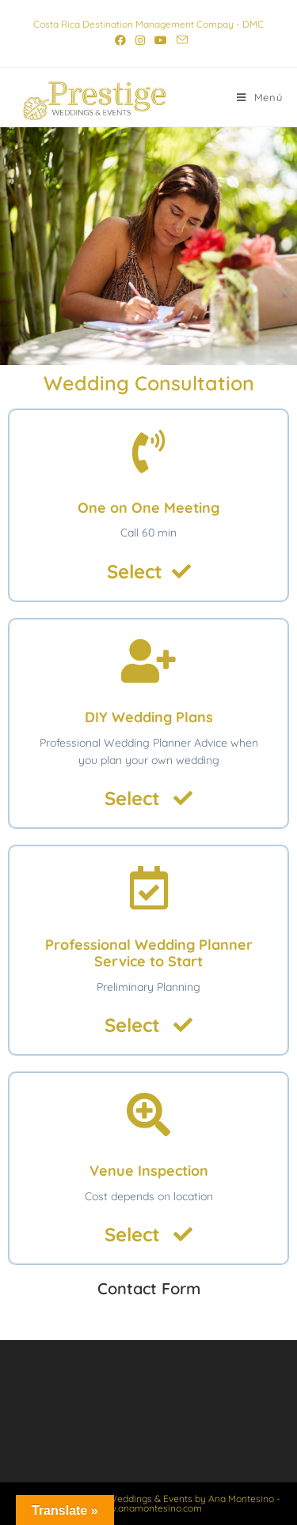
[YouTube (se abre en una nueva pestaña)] (161, 40)
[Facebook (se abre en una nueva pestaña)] (120, 40)
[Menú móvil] (260, 97)
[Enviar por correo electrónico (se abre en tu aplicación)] (180, 40)
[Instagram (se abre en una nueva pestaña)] (140, 40)
